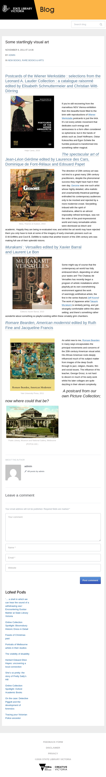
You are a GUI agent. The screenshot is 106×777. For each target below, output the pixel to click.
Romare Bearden (91, 340)
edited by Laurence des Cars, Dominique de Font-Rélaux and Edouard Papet (52, 159)
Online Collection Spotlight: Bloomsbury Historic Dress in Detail (16, 625)
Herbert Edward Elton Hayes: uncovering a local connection (16, 663)
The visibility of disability (17, 654)
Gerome (75, 185)
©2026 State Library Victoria (53, 759)
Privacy (53, 753)
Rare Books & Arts (33, 60)
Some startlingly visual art (27, 42)
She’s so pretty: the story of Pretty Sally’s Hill (15, 676)
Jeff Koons (93, 297)
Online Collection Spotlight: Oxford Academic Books (13, 689)
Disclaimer (53, 747)
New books (14, 60)
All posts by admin (35, 471)
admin (12, 55)
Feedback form (53, 742)
